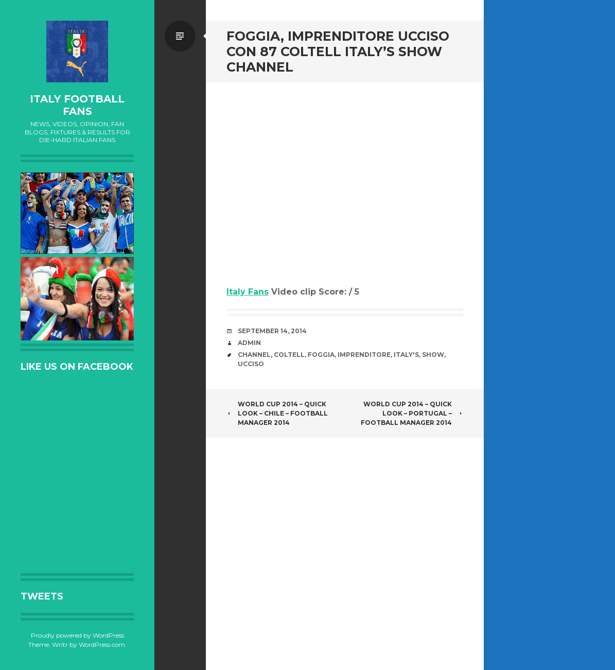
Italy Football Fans (77, 105)
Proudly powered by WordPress (77, 635)
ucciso (251, 364)
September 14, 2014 (272, 331)
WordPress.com (102, 644)
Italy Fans (247, 292)
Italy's (406, 354)
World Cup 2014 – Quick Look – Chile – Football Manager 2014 (277, 413)
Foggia (321, 354)
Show (433, 354)
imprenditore (364, 354)
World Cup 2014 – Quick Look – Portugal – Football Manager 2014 (412, 413)
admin (249, 343)
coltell (289, 354)
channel (254, 354)
